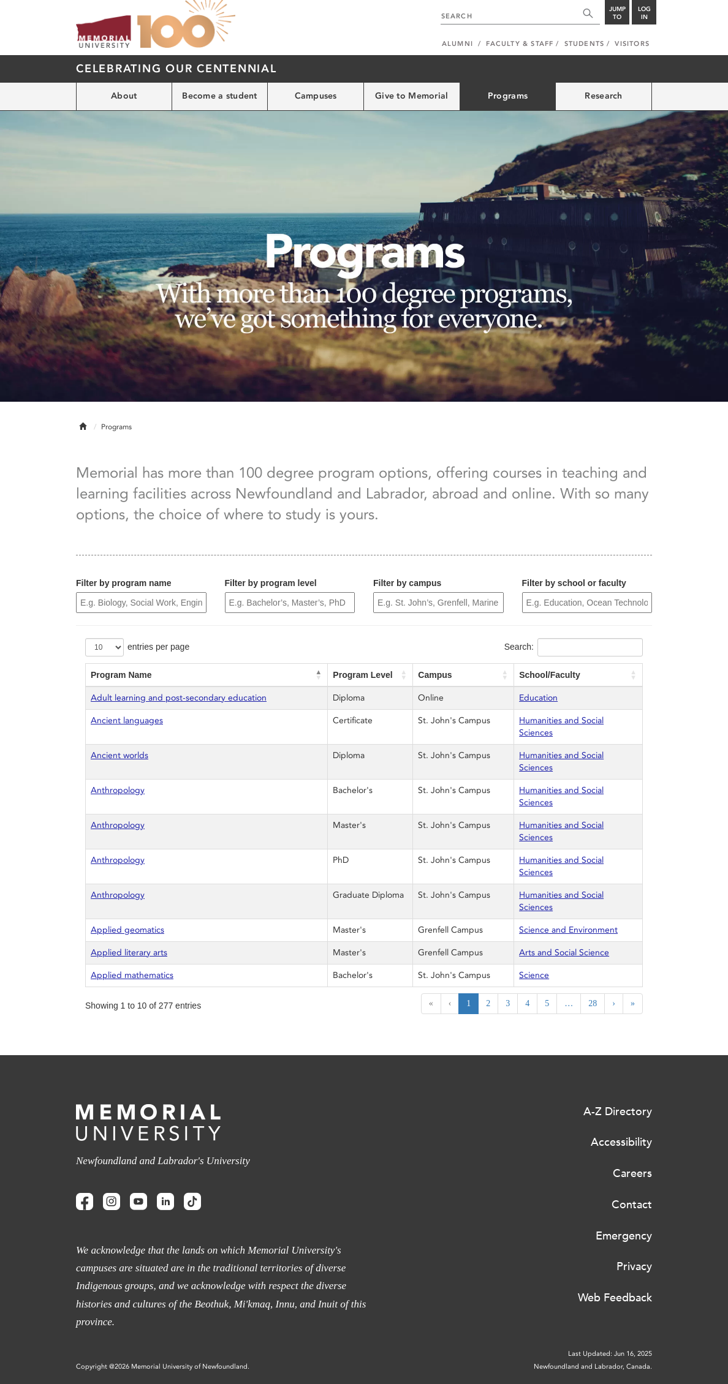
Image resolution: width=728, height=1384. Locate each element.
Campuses (316, 96)
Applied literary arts (129, 952)
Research (603, 96)
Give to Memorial (411, 96)
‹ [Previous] (450, 1003)
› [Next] (613, 1003)
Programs (508, 96)
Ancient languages (127, 720)
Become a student (219, 96)
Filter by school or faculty (574, 583)
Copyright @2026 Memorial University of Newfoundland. (162, 1367)
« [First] (431, 1003)
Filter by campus (407, 583)
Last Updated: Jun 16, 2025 (610, 1354)
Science (534, 975)
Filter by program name (124, 583)
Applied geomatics (127, 930)
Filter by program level (271, 583)
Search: (519, 647)
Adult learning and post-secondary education (179, 698)
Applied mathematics (132, 975)
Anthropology (118, 790)
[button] (318, 675)
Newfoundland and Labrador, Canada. (593, 1367)
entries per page (158, 647)
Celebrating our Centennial (176, 68)
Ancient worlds (119, 755)
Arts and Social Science (564, 952)
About (124, 96)
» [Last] (633, 1003)
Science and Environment (568, 930)
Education (538, 698)
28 (592, 1003)
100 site (186, 24)
